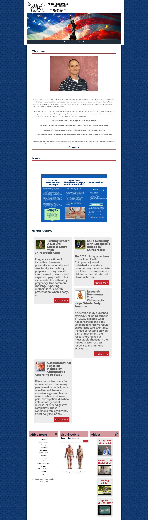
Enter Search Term (74, 438)
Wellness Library (82, 42)
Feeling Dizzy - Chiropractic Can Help (105, 484)
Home (50, 42)
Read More (60, 300)
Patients (97, 42)
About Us (66, 42)
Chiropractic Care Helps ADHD (105, 443)
